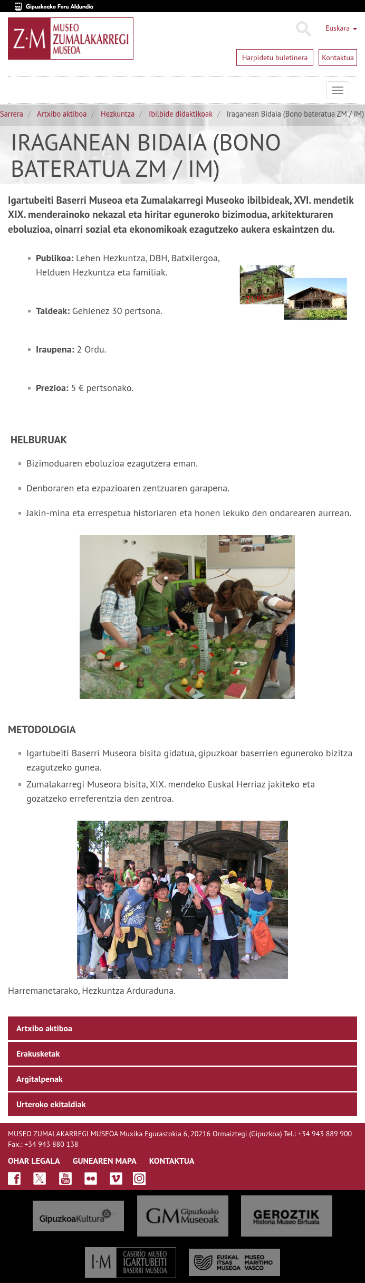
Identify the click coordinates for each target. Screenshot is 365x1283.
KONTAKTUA (172, 1160)
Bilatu (303, 29)
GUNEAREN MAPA (105, 1160)
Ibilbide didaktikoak (181, 114)
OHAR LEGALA (34, 1160)
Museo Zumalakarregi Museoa (16, 90)
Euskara (341, 28)
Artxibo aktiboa (62, 114)
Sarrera (11, 114)
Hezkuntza (118, 114)
